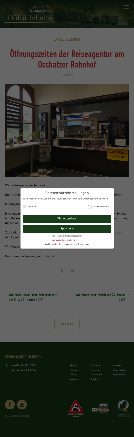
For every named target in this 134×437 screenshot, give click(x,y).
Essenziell (30, 204)
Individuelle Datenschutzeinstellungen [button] (67, 238)
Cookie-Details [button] (51, 242)
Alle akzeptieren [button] (67, 216)
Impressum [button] (84, 242)
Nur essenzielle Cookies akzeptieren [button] (67, 234)
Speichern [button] (67, 226)
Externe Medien (98, 204)
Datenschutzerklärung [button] (68, 242)
